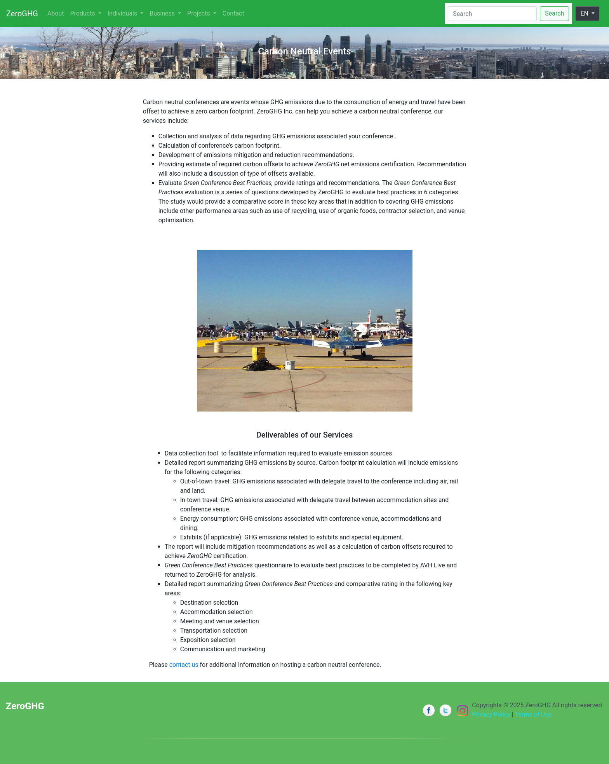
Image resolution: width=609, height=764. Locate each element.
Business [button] (163, 13)
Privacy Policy (491, 714)
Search (554, 13)
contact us (183, 664)
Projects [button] (199, 13)
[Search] (492, 13)
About (55, 13)
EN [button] (585, 13)
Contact (233, 13)
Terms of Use (533, 714)
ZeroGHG (22, 13)
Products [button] (83, 13)
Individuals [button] (123, 13)
